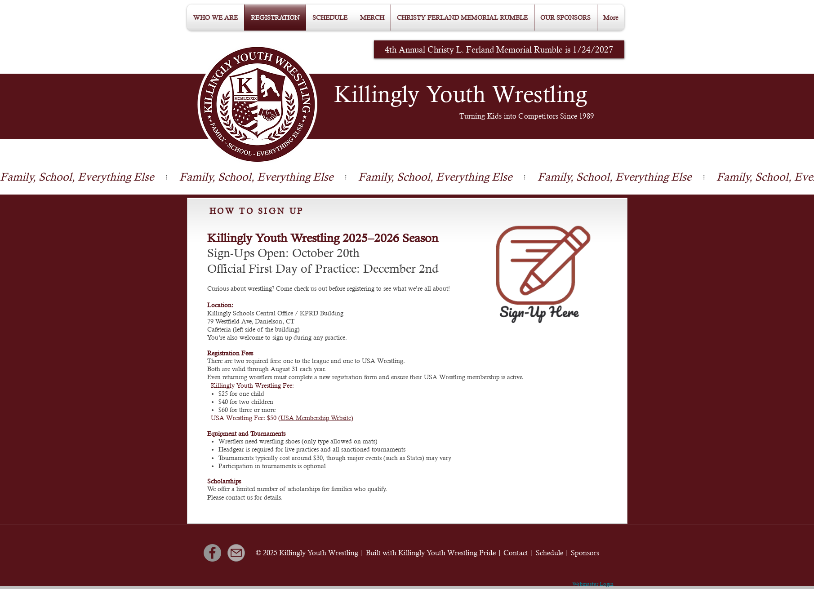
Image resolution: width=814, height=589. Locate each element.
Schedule (549, 553)
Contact (515, 553)
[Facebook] (212, 553)
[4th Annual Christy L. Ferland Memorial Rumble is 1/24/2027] (499, 49)
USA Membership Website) (316, 417)
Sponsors (585, 553)
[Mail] (236, 553)
